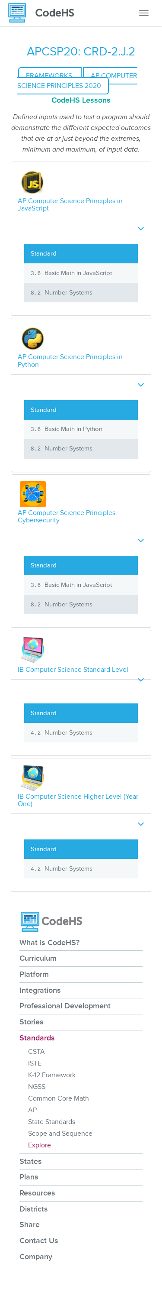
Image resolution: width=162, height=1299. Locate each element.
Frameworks (50, 75)
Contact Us (38, 1240)
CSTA (36, 1051)
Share (29, 1224)
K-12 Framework (52, 1075)
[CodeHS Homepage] (44, 13)
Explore (39, 1145)
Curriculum (38, 958)
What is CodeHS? (49, 942)
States (30, 1161)
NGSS (36, 1086)
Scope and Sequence (60, 1133)
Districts (33, 1209)
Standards (37, 1038)
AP (32, 1110)
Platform (34, 974)
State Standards (51, 1122)
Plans (28, 1177)
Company (35, 1256)
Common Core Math (58, 1098)
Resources (37, 1193)
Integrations (40, 990)
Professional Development (65, 1006)
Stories (31, 1022)
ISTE (34, 1063)
